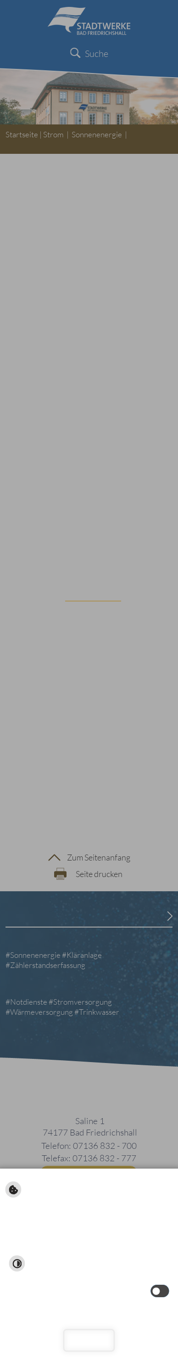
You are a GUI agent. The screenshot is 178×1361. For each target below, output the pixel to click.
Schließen (89, 1340)
